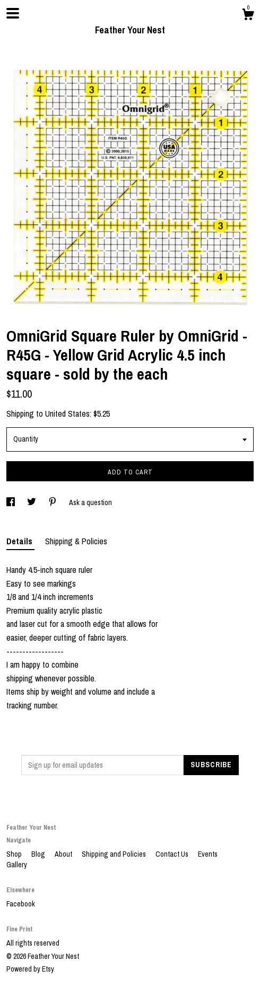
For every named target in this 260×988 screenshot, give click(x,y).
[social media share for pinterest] (53, 502)
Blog (39, 854)
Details (20, 541)
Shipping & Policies (76, 541)
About (64, 854)
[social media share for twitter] (32, 502)
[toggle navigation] (12, 13)
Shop (14, 854)
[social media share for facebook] (11, 502)
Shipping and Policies (115, 854)
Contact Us (172, 854)
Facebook (20, 904)
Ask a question (90, 502)
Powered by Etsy (30, 969)
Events (208, 854)
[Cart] (248, 16)
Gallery (16, 864)
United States (67, 413)
